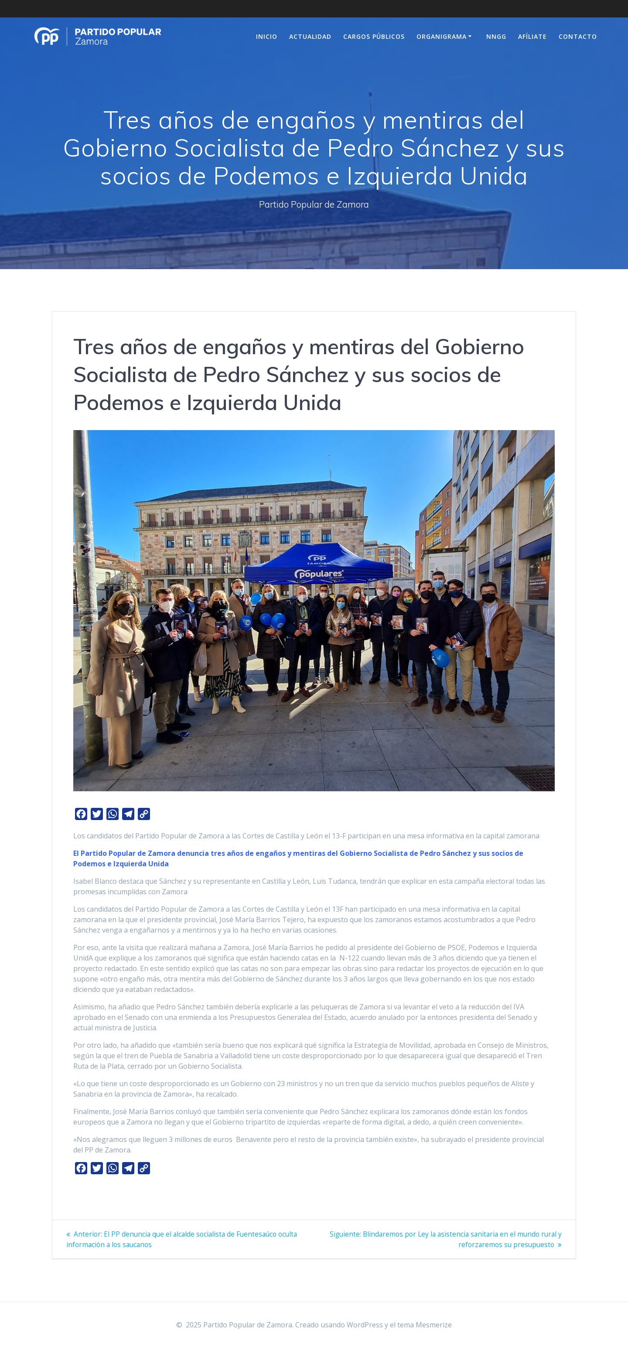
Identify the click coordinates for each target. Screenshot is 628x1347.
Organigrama (441, 36)
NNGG (496, 36)
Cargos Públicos (374, 36)
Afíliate (532, 36)
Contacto (578, 36)
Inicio (266, 36)
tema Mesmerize (424, 1325)
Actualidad (310, 36)
